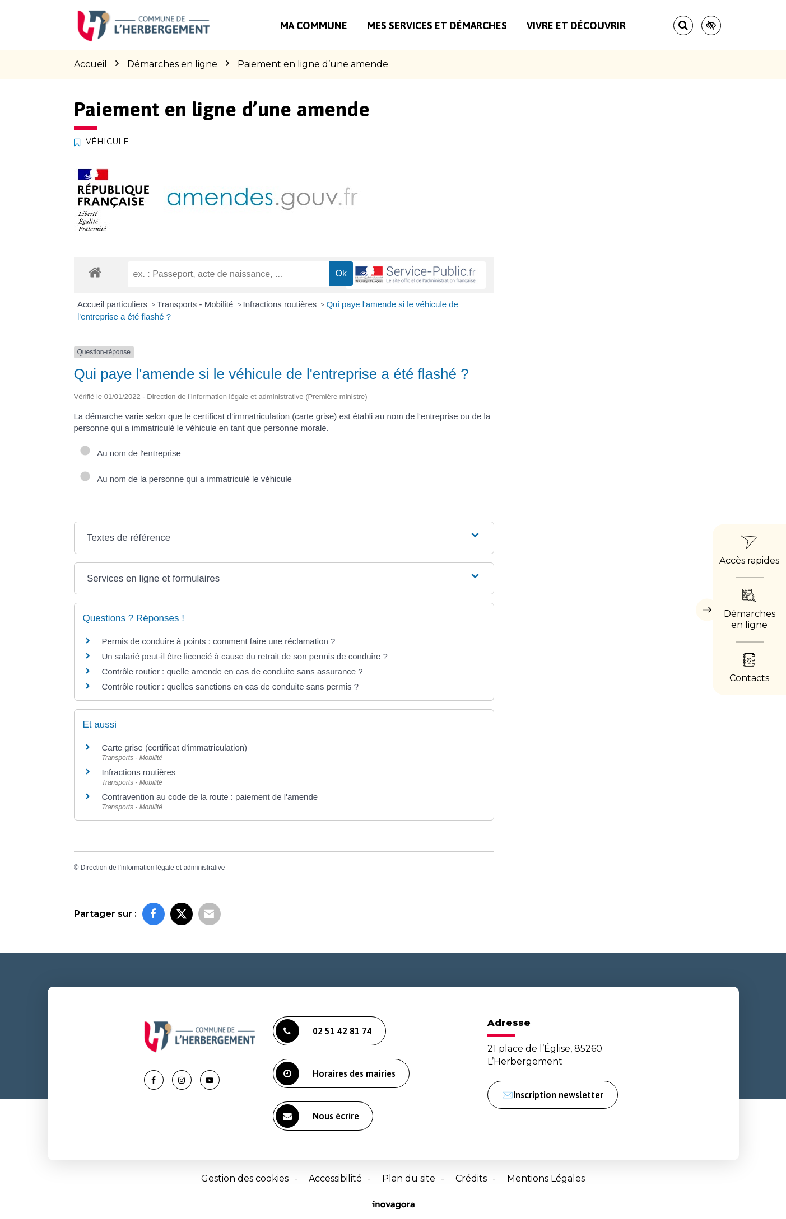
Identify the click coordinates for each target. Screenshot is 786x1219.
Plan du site (408, 1178)
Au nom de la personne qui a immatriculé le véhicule (186, 479)
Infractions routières (281, 304)
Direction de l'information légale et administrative (153, 867)
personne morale (295, 428)
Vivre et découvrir (576, 25)
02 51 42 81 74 (324, 1031)
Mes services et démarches (437, 25)
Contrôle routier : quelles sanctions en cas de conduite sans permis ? (230, 686)
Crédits (471, 1178)
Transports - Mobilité (196, 304)
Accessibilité (335, 1178)
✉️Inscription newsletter (552, 1095)
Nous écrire (317, 1116)
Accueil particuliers (113, 304)
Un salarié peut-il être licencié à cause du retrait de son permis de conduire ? (245, 656)
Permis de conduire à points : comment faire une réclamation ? (219, 641)
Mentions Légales (546, 1178)
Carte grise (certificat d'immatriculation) (175, 747)
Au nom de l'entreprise (130, 453)
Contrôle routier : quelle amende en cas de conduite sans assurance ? (232, 671)
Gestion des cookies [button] (245, 1178)
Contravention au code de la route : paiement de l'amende (210, 796)
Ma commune (313, 25)
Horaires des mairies (336, 1073)
